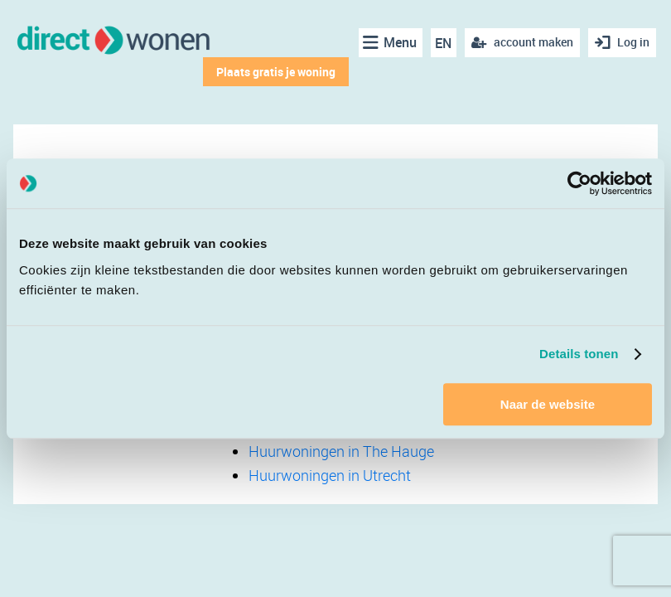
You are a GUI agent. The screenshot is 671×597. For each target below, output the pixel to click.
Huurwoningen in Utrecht (330, 475)
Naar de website (547, 404)
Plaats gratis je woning (276, 72)
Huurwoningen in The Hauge (341, 451)
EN (443, 43)
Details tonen (578, 354)
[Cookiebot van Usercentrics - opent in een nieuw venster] (579, 183)
